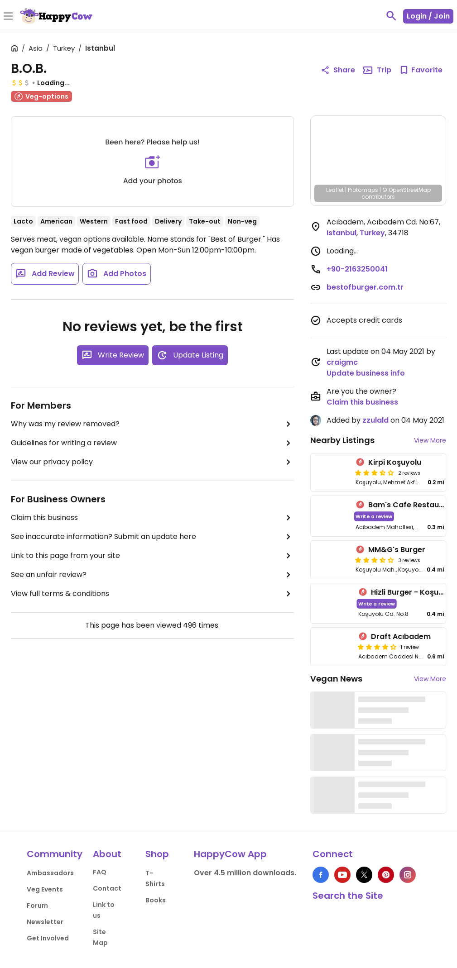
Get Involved (48, 938)
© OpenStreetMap (406, 190)
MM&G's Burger (396, 549)
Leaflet (335, 190)
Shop (157, 854)
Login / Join (428, 16)
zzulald (375, 420)
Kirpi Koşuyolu (394, 462)
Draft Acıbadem (401, 636)
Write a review (374, 516)
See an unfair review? (152, 574)
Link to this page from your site (152, 555)
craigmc (342, 362)
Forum (37, 905)
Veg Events (45, 889)
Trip (376, 70)
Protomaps (363, 190)
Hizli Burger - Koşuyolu (412, 592)
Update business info (366, 373)
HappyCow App (230, 854)
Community (54, 854)
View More (430, 440)
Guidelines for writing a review (152, 443)
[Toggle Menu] (8, 17)
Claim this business (152, 517)
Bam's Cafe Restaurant (411, 505)
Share (338, 70)
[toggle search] (391, 16)
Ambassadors (50, 872)
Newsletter (45, 921)
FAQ (99, 872)
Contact (107, 888)
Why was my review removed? (152, 424)
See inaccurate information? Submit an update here (152, 536)
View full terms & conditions (152, 593)
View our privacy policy (152, 462)
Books (155, 900)
